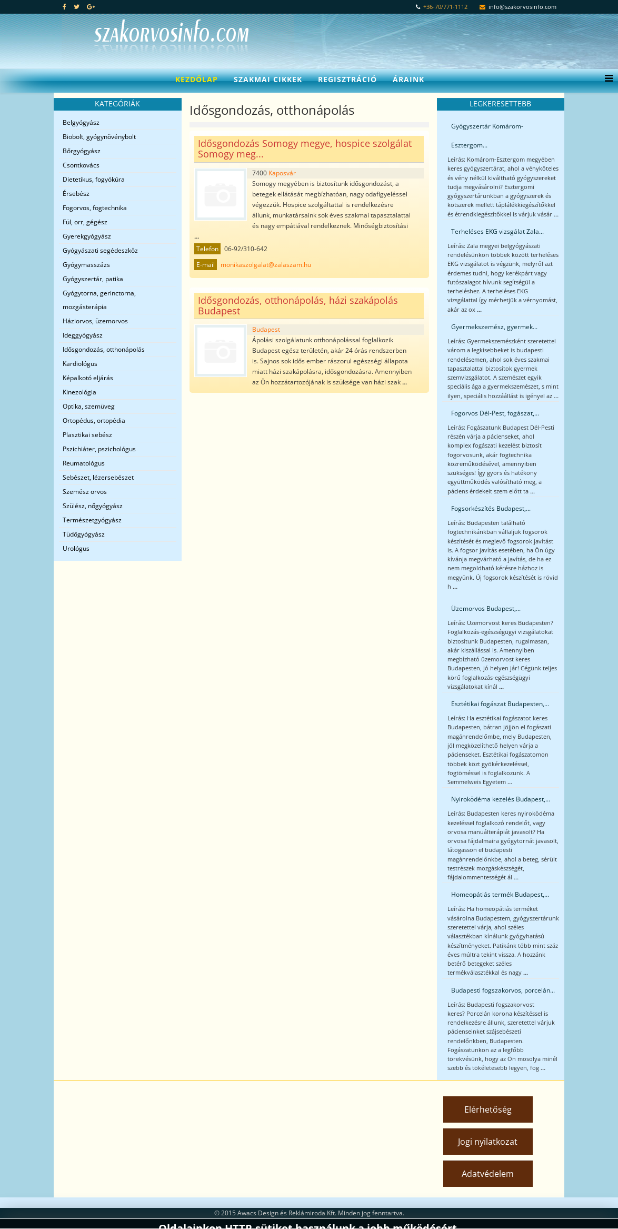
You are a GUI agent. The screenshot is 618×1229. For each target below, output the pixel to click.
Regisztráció (347, 79)
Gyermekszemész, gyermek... (494, 326)
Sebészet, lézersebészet (98, 477)
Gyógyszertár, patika (93, 278)
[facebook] (64, 6)
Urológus (76, 548)
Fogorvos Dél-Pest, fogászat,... (495, 413)
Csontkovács (81, 165)
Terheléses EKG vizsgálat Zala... (497, 231)
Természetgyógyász (92, 520)
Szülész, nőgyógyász (93, 505)
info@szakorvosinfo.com (522, 7)
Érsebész (76, 193)
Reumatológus (84, 463)
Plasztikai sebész (87, 434)
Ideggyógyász (83, 335)
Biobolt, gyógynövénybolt (99, 136)
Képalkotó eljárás (88, 377)
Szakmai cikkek (268, 79)
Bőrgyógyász (82, 150)
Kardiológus (80, 363)
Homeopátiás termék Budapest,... (500, 894)
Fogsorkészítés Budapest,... (491, 508)
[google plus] (91, 6)
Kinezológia (79, 392)
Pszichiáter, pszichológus (99, 448)
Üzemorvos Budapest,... (486, 608)
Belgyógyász (81, 122)
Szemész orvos (85, 491)
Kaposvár (282, 173)
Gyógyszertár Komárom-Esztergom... (487, 136)
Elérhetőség (488, 1109)
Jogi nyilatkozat (487, 1141)
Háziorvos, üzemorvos (95, 320)
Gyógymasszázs (86, 264)
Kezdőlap (196, 79)
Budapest (266, 329)
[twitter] (76, 6)
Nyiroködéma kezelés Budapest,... (500, 799)
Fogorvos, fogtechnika (95, 207)
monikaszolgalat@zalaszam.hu (266, 264)
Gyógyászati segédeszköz (100, 250)
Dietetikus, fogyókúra (94, 179)
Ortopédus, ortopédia (94, 420)
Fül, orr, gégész (85, 221)
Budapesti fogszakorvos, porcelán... (503, 990)
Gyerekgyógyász (87, 236)
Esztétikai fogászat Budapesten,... (500, 703)
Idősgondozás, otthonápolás (104, 349)
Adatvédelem (488, 1174)
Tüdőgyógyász (84, 534)
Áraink (408, 79)
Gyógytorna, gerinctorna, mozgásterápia (99, 300)
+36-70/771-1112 (445, 7)
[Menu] (606, 79)
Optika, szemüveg (89, 406)
